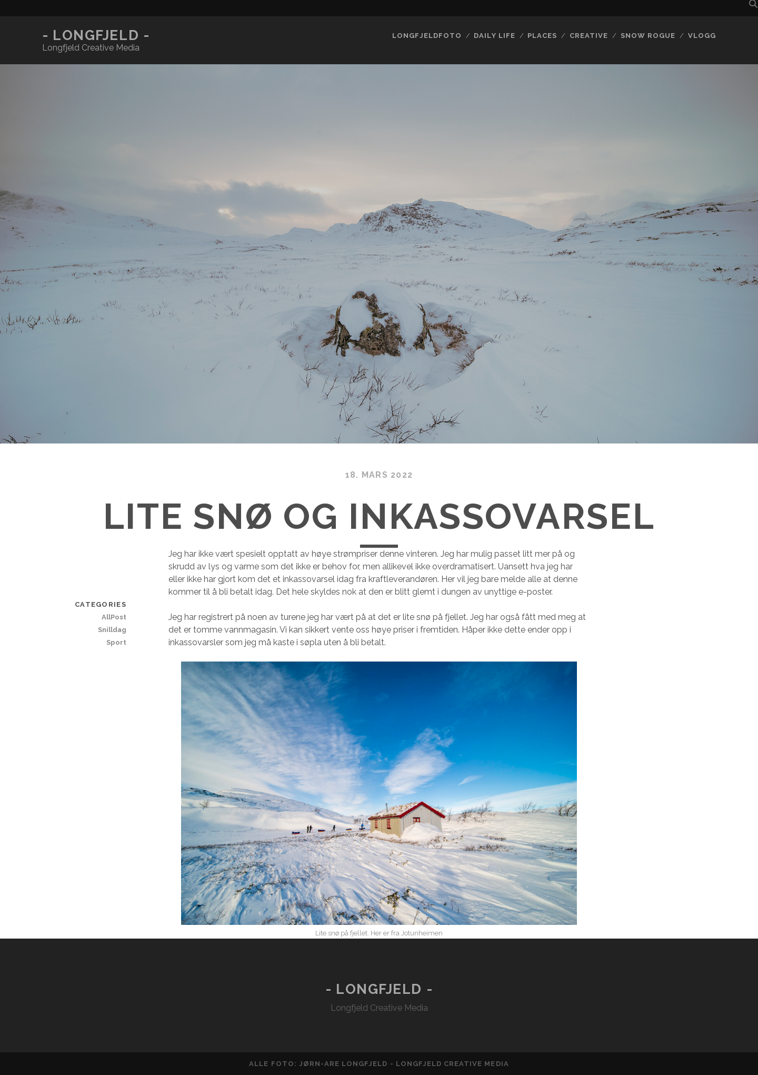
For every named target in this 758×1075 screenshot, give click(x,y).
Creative (589, 36)
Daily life (494, 36)
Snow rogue (648, 36)
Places (542, 36)
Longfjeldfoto (427, 36)
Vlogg (702, 36)
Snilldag (112, 630)
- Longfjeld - (95, 35)
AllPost (114, 617)
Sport (116, 642)
